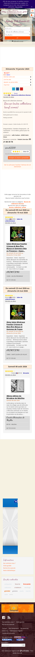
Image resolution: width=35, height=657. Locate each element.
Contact (4, 628)
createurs (17, 587)
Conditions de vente (8, 633)
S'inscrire (5, 631)
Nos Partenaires (14, 628)
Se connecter (25, 628)
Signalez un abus (8, 97)
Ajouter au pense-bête (11, 82)
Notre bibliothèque (9, 570)
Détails (16, 93)
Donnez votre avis (9, 77)
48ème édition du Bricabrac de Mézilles (15, 397)
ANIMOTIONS (13, 272)
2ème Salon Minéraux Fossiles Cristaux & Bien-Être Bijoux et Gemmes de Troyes (16, 325)
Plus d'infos (18, 7)
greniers (15, 591)
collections (17, 207)
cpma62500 (10, 147)
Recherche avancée (17, 41)
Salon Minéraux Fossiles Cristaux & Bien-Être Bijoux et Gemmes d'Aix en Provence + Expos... (17, 247)
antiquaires (8, 584)
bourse (11, 207)
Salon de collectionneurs (13, 220)
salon (6, 594)
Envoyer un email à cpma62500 (19, 158)
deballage (27, 587)
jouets (22, 591)
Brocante (26, 373)
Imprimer (7, 85)
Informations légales (16, 631)
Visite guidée (7, 565)
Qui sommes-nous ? (9, 563)
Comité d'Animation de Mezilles (15, 418)
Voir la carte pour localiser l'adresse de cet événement (17, 166)
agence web (16, 651)
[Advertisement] (17, 58)
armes (24, 207)
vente (11, 594)
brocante (27, 584)
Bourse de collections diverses (21, 95)
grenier (7, 591)
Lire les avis (7, 79)
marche (28, 591)
